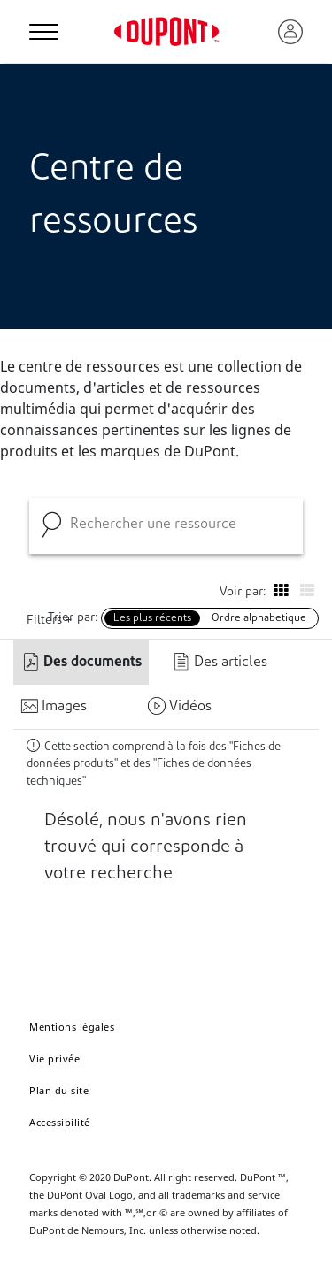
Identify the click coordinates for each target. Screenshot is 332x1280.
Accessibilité (59, 1122)
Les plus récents (152, 618)
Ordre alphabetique (259, 618)
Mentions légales (71, 1026)
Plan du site (59, 1090)
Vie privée (54, 1058)
